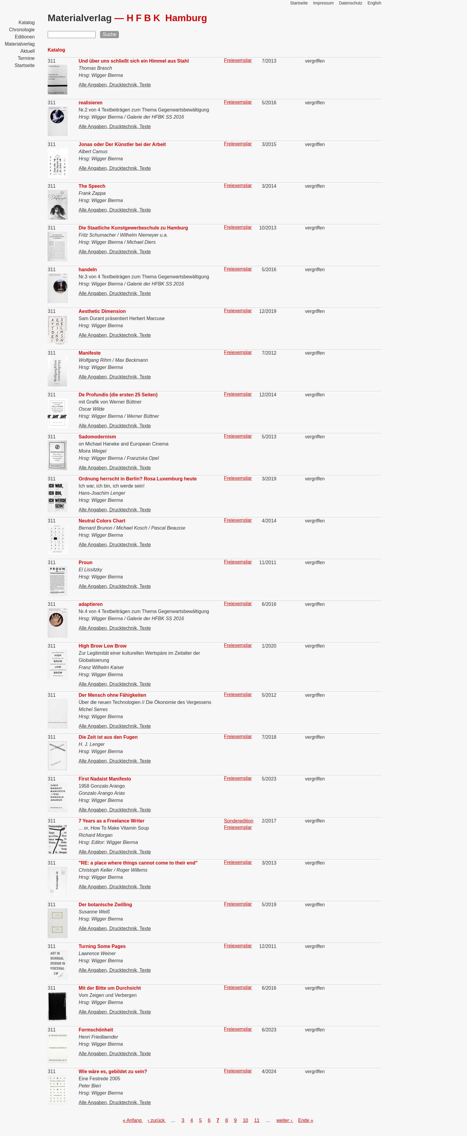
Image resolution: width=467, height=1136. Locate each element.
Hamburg (167, 18)
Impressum (323, 3)
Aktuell (27, 51)
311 (52, 60)
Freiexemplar (238, 60)
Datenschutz (350, 3)
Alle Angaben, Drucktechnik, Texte (115, 84)
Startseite (25, 65)
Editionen (25, 36)
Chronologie (22, 29)
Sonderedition (238, 820)
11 (256, 1120)
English (374, 3)
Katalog (26, 22)
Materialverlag (20, 43)
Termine (26, 58)
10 (245, 1120)
